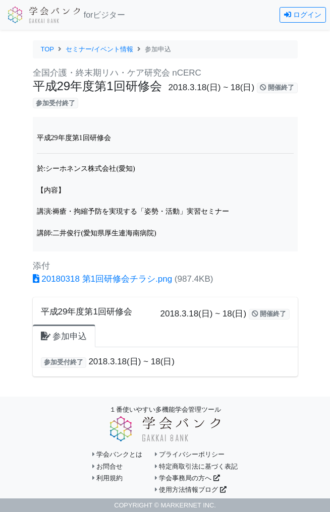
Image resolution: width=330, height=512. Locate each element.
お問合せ (107, 466)
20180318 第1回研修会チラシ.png (103, 279)
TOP (47, 49)
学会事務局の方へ (187, 478)
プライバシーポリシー (190, 454)
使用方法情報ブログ (191, 489)
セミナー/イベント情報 (99, 49)
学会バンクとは (117, 454)
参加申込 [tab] (64, 336)
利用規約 (107, 478)
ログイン (302, 15)
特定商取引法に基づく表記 (196, 466)
